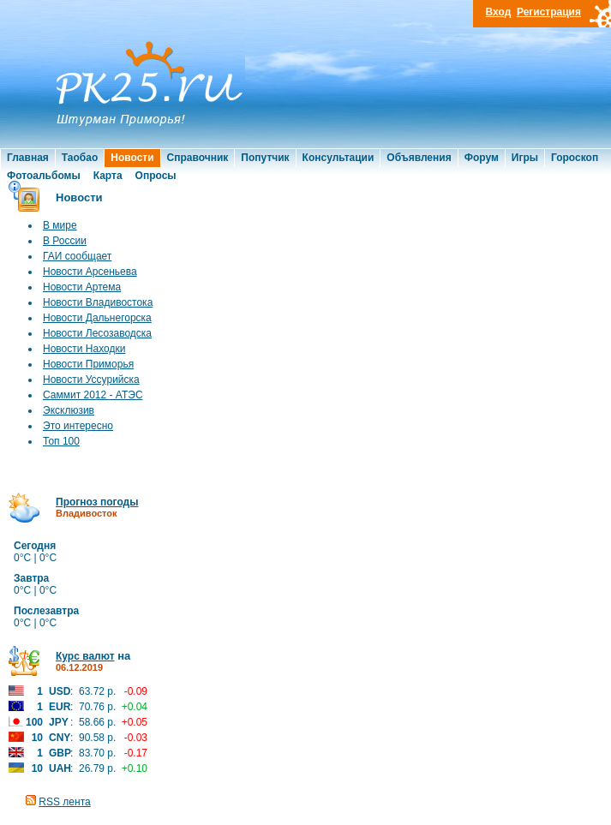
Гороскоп (574, 158)
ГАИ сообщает (77, 256)
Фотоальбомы (44, 176)
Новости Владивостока (98, 302)
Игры (525, 158)
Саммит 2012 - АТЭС (93, 395)
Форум (481, 158)
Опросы (156, 176)
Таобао (80, 158)
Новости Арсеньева (90, 272)
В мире (60, 225)
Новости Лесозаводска (97, 333)
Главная (28, 158)
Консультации (338, 158)
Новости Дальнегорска (97, 318)
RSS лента (64, 802)
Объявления (418, 158)
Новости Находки (84, 349)
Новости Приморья (88, 364)
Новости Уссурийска (91, 380)
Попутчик (265, 158)
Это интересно (78, 426)
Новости (132, 158)
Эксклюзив (68, 410)
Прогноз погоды (97, 502)
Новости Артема (82, 287)
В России (65, 241)
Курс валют (85, 656)
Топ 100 (61, 441)
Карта (108, 176)
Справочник (198, 158)
